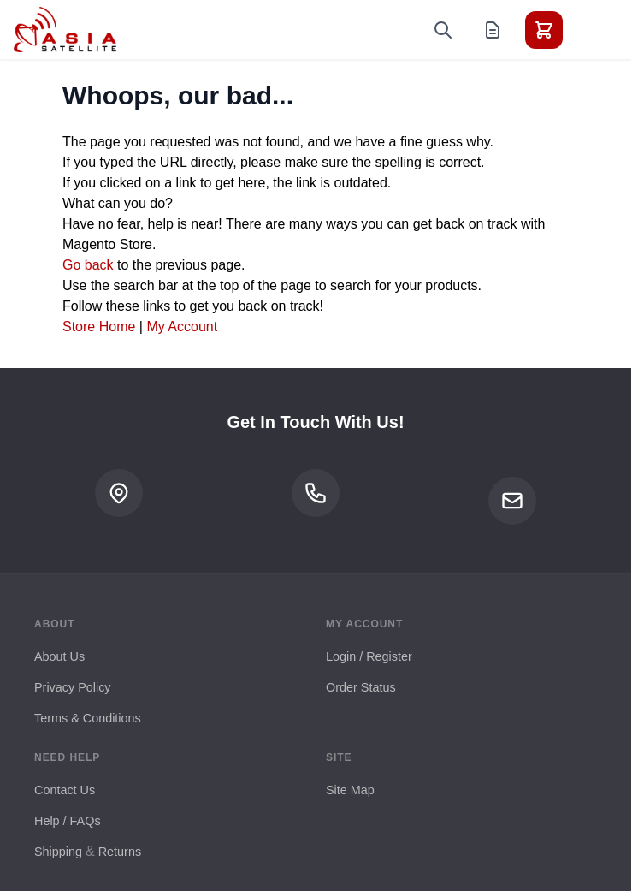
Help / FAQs (67, 821)
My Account (181, 326)
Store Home (98, 326)
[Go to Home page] (65, 29)
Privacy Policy (72, 687)
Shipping (58, 851)
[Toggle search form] (443, 30)
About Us (59, 656)
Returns (119, 851)
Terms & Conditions (87, 718)
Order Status (361, 687)
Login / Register (369, 656)
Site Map (350, 790)
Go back (88, 265)
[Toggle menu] (592, 29)
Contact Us (64, 790)
